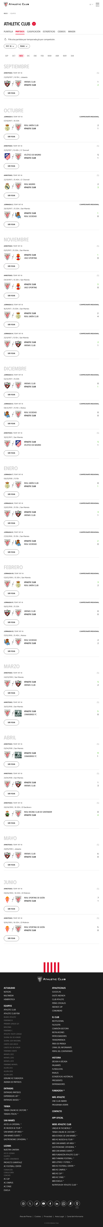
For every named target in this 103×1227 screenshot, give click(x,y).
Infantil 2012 (9, 1053)
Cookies (38, 1215)
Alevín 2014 (8, 1070)
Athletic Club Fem (12, 1012)
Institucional (58, 1019)
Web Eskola (57, 1179)
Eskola (7, 1188)
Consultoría (9, 1171)
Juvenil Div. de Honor (12, 1036)
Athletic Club (10, 1008)
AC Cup (7, 1177)
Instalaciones (58, 1030)
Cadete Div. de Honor (12, 1046)
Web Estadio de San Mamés (64, 1134)
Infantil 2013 (9, 1059)
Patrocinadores (59, 1034)
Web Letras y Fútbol (61, 1160)
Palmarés (56, 1063)
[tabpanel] (51, 493)
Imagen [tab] (71, 31)
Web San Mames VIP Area (63, 1141)
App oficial (57, 1116)
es (91, 4)
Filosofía (56, 1023)
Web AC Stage (58, 1175)
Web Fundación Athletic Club (65, 1153)
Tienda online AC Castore (15, 1108)
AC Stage (7, 1185)
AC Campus (8, 1181)
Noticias (7, 990)
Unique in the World (61, 1126)
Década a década (59, 1060)
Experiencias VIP (11, 1094)
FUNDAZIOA (57, 1088)
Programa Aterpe (60, 1103)
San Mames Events (12, 1134)
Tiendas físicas (10, 1112)
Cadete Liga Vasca (11, 1042)
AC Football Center (12, 1164)
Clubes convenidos (11, 1157)
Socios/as (56, 990)
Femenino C (8, 1029)
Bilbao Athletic (10, 1015)
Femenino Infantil (11, 1063)
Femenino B (8, 1019)
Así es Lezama (9, 1152)
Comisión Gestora (60, 1027)
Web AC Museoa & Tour (62, 1138)
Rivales (55, 1071)
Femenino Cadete (10, 1049)
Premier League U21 (11, 1022)
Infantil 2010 (9, 1056)
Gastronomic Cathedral (15, 1138)
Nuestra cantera (11, 1148)
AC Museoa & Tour (12, 1126)
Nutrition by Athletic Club (64, 1183)
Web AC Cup (57, 1172)
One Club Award (59, 1099)
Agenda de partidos (12, 1080)
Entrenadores (58, 1082)
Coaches (7, 1174)
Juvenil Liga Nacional (12, 1039)
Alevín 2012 (8, 1066)
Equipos (7, 1154)
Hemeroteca (9, 997)
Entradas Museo (11, 1098)
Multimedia (9, 994)
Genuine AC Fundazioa (13, 1076)
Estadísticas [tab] (49, 31)
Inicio (6, 13)
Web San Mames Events (62, 1149)
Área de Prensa (59, 1042)
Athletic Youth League (13, 1032)
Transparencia (58, 1038)
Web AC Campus (58, 1168)
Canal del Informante (62, 1045)
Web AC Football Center (62, 1164)
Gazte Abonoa (58, 994)
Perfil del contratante (62, 1049)
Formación (8, 1168)
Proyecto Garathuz (13, 1161)
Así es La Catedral (12, 1122)
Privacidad (48, 1215)
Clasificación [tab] (33, 31)
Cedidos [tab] (62, 31)
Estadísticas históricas (62, 1075)
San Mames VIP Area (13, 1130)
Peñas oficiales (59, 1001)
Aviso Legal (59, 1215)
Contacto (57, 1109)
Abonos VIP (57, 1005)
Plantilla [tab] (8, 31)
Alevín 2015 (8, 1073)
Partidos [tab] (19, 31)
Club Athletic (58, 997)
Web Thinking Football (62, 1156)
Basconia (7, 1025)
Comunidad (57, 1009)
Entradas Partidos (12, 1091)
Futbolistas (57, 1067)
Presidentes (57, 1078)
